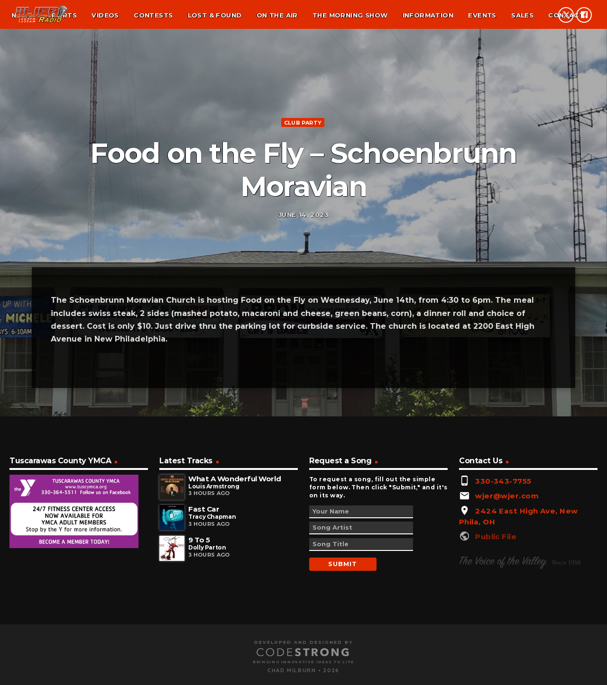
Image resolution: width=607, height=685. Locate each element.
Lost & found (215, 15)
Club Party (303, 173)
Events (482, 15)
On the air (277, 15)
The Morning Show (350, 15)
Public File (495, 644)
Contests (153, 15)
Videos (105, 15)
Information (428, 15)
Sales (522, 15)
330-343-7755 (503, 589)
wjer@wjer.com (507, 604)
